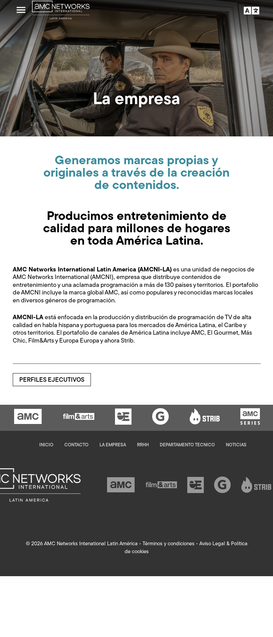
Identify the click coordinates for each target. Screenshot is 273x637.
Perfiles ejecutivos (51, 380)
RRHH (143, 445)
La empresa (112, 445)
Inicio (46, 445)
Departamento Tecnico (187, 445)
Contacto (76, 445)
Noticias (236, 445)
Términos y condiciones (169, 544)
